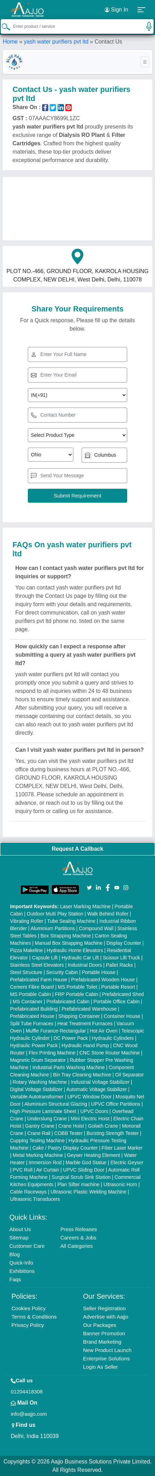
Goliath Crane (103, 1126)
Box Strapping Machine (65, 935)
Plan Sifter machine (78, 1184)
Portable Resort (118, 987)
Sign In (116, 10)
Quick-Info (21, 1263)
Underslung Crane (47, 1118)
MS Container (28, 1001)
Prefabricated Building (34, 1009)
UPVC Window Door (89, 1096)
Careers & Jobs (78, 1238)
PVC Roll (23, 1170)
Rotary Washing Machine (40, 1082)
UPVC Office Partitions (115, 1104)
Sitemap (18, 1238)
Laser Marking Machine (85, 906)
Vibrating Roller (26, 921)
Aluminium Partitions (53, 928)
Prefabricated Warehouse (89, 1009)
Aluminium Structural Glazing (55, 1104)
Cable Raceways (28, 1192)
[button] (142, 10)
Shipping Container (79, 1016)
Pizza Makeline (26, 950)
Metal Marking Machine (38, 1155)
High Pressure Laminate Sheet (43, 1111)
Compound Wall (96, 928)
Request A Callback (77, 849)
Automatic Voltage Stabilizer (96, 1089)
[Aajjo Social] (89, 887)
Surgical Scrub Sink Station (81, 1177)
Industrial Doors (85, 965)
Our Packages (99, 1325)
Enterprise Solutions (106, 1358)
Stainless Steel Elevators (37, 965)
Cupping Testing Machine (37, 1140)
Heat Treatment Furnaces (85, 1023)
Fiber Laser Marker (121, 1148)
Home (10, 42)
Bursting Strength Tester (113, 1133)
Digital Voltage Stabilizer (36, 1089)
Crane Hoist (71, 1126)
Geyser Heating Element (93, 1155)
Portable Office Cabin (116, 1001)
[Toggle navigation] (144, 62)
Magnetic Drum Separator (38, 1060)
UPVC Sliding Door (84, 1170)
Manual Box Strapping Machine (69, 943)
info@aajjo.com (29, 1414)
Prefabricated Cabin (68, 1001)
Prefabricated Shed (123, 994)
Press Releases (78, 1229)
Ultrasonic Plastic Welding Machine (88, 1192)
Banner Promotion (104, 1333)
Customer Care (27, 1246)
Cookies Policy (28, 1308)
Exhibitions (22, 1271)
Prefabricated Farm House (38, 979)
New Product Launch (107, 1350)
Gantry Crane (39, 1126)
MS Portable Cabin (30, 994)
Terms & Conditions (34, 1317)
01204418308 (27, 1391)
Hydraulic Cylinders (113, 1038)
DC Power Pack (71, 1038)
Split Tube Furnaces (32, 1023)
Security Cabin (62, 972)
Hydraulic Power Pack (34, 1045)
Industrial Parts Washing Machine (68, 1067)
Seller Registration (104, 1308)
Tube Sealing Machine (71, 921)
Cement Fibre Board (32, 987)
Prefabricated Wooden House (103, 979)
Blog (14, 1254)
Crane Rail (38, 1133)
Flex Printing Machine (51, 1053)
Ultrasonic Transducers (35, 1199)
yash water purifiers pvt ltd (56, 42)
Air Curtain (47, 1170)
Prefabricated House (32, 1016)
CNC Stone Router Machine (109, 1053)
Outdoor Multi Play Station (55, 914)
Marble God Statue (86, 1162)
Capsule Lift (45, 957)
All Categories (76, 1246)
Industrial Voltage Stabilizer (100, 1082)
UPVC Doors (94, 1111)
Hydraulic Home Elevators (75, 950)
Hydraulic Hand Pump (85, 1045)
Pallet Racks (119, 965)
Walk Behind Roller (108, 914)
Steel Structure (26, 972)
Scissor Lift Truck (121, 957)
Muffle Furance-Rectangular (56, 1031)
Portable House (98, 972)
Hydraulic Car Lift (80, 957)
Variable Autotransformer (37, 1096)
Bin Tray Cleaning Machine (82, 1074)
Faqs (15, 1279)
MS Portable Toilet (77, 987)
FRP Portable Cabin (76, 994)
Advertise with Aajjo (105, 1317)
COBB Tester (68, 1133)
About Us (20, 1229)
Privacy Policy (27, 1325)
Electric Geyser (127, 1162)
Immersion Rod (45, 1162)
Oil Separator (129, 1074)
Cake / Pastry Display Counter (65, 1148)
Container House (122, 1016)
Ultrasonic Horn (120, 1184)
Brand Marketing (102, 1342)
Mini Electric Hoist (90, 1118)
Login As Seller (100, 1367)
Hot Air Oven (103, 1031)
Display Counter (123, 943)
